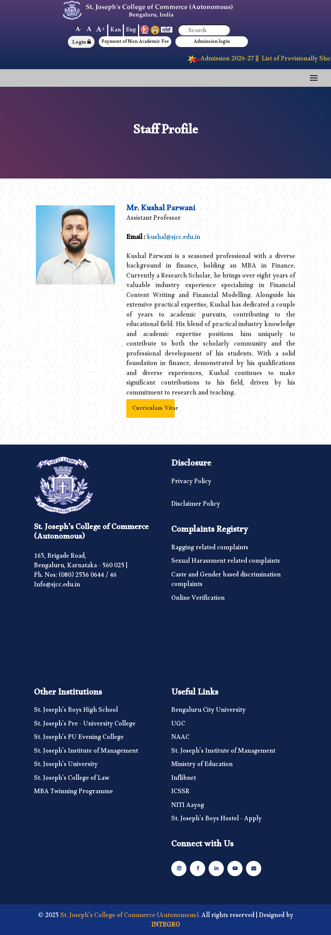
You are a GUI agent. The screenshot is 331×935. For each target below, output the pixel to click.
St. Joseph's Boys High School (76, 712)
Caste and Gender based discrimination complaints (226, 581)
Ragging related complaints (209, 549)
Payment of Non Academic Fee (135, 43)
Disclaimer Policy (195, 506)
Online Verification (198, 600)
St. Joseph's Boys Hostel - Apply (216, 820)
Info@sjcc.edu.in (57, 586)
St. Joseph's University (66, 766)
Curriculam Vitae (155, 409)
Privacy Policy (191, 483)
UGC (178, 725)
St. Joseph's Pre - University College (84, 725)
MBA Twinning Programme (73, 793)
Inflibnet (183, 780)
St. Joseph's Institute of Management (86, 753)
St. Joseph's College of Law (71, 780)
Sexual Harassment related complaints (225, 563)
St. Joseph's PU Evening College (79, 739)
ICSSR (180, 793)
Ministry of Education (202, 766)
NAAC (180, 739)
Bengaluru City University (208, 712)
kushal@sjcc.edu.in (173, 238)
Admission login (212, 43)
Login (81, 43)
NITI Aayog (187, 807)
